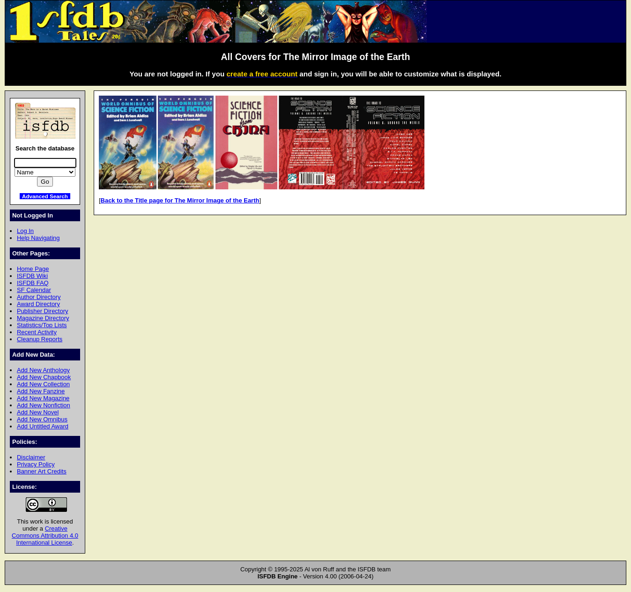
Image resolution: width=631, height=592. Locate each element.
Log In (25, 230)
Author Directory (39, 296)
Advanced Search (45, 196)
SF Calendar (34, 289)
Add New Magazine (43, 398)
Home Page (33, 268)
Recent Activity (37, 332)
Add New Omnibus (42, 419)
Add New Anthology (43, 370)
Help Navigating (38, 237)
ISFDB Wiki (32, 275)
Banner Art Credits (42, 471)
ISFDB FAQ (33, 282)
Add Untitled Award (42, 426)
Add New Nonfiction (43, 405)
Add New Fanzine (41, 391)
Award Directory (38, 303)
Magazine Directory (43, 318)
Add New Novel (38, 412)
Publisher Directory (42, 311)
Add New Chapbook (44, 377)
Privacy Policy (36, 464)
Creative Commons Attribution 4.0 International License (45, 535)
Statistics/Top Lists (42, 325)
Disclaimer (31, 457)
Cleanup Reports (39, 339)
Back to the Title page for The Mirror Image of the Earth (180, 200)
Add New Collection (43, 384)
